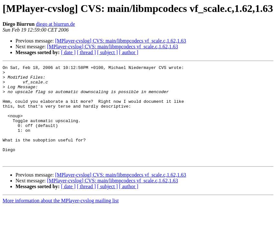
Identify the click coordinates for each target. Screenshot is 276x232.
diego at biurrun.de (55, 24)
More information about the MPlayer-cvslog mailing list (61, 220)
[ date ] (68, 52)
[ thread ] (86, 52)
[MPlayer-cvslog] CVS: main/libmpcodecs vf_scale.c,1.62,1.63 (120, 41)
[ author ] (128, 52)
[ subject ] (107, 52)
